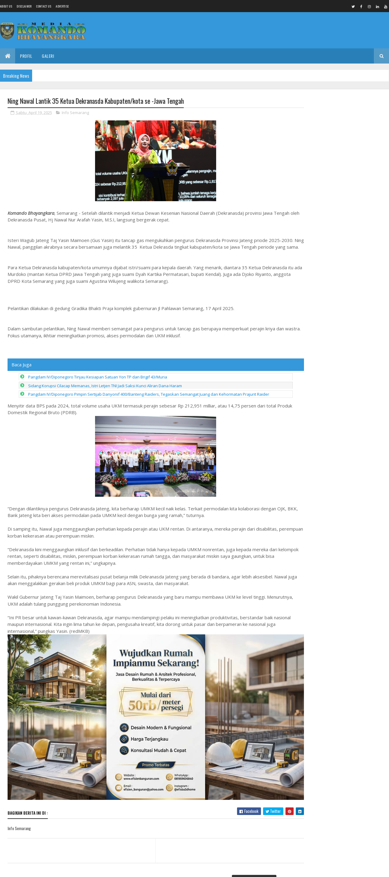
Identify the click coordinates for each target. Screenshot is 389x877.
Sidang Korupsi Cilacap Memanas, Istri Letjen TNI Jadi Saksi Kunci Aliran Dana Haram (105, 393)
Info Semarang (75, 113)
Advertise (62, 6)
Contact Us (43, 6)
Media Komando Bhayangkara (61, 868)
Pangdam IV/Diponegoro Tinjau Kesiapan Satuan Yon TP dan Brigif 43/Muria (97, 384)
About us (6, 6)
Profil (26, 56)
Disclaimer (24, 6)
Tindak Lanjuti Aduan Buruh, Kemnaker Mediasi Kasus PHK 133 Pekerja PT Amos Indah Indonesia (338, 123)
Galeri (48, 56)
